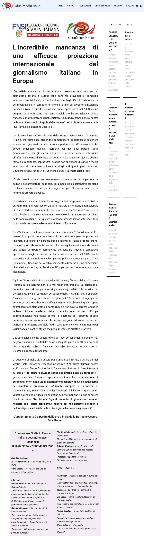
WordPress (23, 532)
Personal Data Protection (49, 523)
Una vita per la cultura (128, 35)
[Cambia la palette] (141, 6)
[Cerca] (137, 6)
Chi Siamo (130, 6)
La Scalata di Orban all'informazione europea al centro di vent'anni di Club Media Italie (113, 117)
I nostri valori (86, 6)
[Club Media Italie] (21, 6)
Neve (4, 532)
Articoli (72, 6)
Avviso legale (68, 523)
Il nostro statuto (103, 6)
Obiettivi (118, 6)
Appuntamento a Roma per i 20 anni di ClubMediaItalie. (113, 203)
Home (63, 6)
